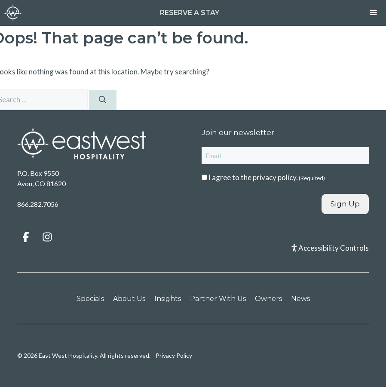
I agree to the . (266, 177)
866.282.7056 (37, 204)
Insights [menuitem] (167, 299)
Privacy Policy (174, 355)
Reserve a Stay (189, 13)
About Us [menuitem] (129, 299)
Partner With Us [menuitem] (218, 299)
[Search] (102, 100)
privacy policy (274, 177)
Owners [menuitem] (268, 299)
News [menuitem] (300, 299)
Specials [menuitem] (90, 299)
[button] (25, 237)
